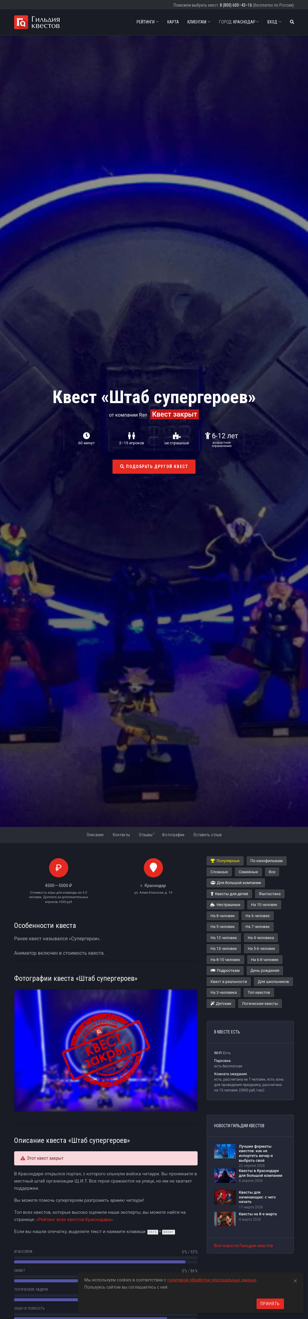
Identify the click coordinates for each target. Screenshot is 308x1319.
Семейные (248, 872)
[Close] (295, 1280)
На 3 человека (224, 992)
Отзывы (146, 834)
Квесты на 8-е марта (258, 1214)
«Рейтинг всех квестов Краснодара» (74, 1219)
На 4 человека (261, 937)
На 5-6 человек (261, 948)
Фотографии (173, 834)
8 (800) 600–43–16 (236, 5)
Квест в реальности (229, 981)
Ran (143, 415)
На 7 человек (257, 926)
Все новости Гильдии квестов (243, 1245)
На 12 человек (224, 937)
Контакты (121, 834)
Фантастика (270, 894)
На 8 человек (223, 916)
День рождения (265, 970)
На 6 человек (257, 916)
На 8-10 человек (225, 959)
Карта (173, 22)
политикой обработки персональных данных (211, 1280)
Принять (270, 1303)
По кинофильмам (267, 860)
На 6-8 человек (265, 959)
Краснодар (239, 22)
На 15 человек (224, 948)
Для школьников (273, 981)
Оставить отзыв (207, 834)
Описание (95, 834)
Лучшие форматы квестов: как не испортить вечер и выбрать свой (256, 1153)
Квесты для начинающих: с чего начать (257, 1197)
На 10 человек (264, 904)
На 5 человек (223, 926)
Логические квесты (260, 1003)
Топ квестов (259, 992)
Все (272, 872)
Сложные (219, 872)
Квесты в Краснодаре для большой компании (260, 1173)
